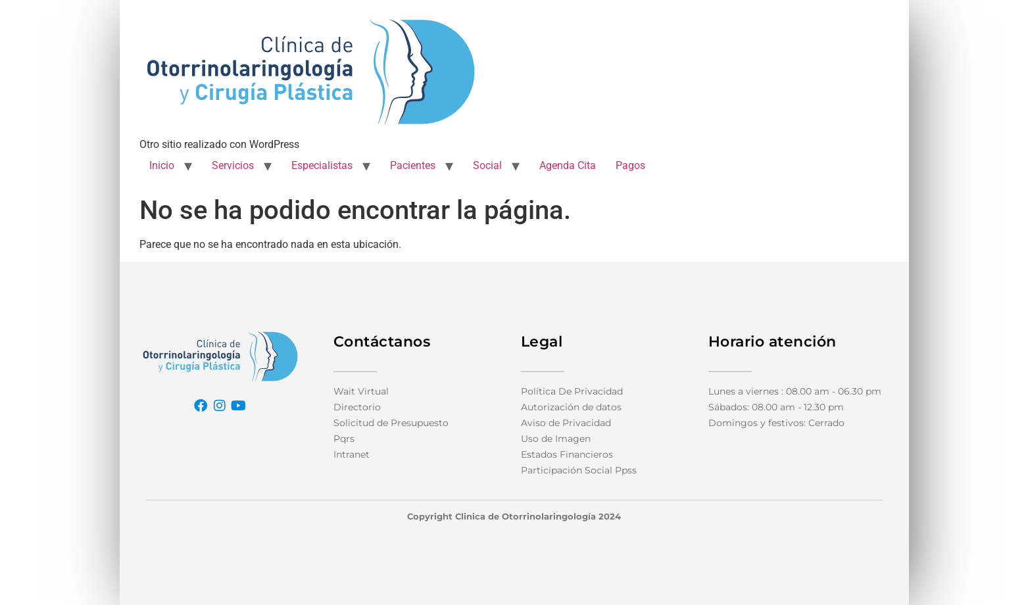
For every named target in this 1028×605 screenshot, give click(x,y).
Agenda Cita (567, 165)
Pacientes (412, 165)
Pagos (630, 165)
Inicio (161, 165)
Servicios (233, 165)
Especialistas (322, 165)
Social (487, 165)
